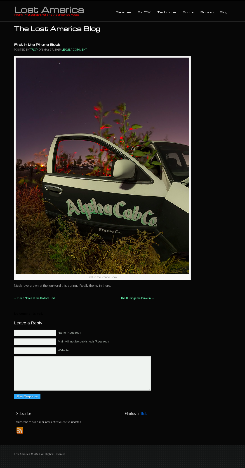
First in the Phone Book (37, 44)
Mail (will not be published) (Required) (83, 341)
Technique (166, 12)
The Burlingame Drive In (137, 298)
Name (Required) (69, 332)
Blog (224, 12)
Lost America (49, 9)
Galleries (123, 12)
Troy (34, 49)
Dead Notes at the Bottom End (34, 298)
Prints (188, 12)
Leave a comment (74, 49)
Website (63, 350)
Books (206, 12)
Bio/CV (144, 12)
